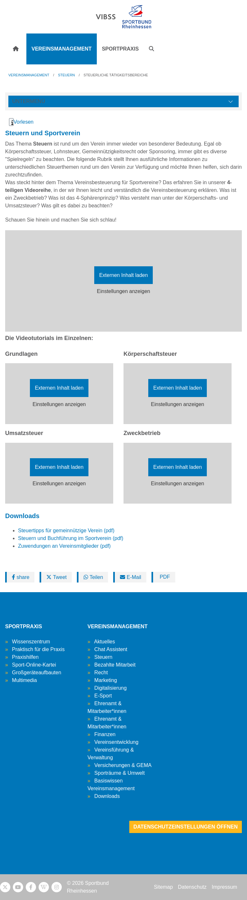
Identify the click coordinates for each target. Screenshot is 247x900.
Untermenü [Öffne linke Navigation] (28, 101)
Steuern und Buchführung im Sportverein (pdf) (70, 538)
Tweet (56, 577)
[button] (151, 48)
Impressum (224, 887)
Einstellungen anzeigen (123, 291)
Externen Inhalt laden (123, 275)
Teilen (93, 577)
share (20, 577)
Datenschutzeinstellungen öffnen (185, 826)
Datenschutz (192, 887)
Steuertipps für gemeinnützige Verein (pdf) (66, 530)
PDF (164, 577)
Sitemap (163, 887)
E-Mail (130, 577)
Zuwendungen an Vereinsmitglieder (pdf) (64, 546)
